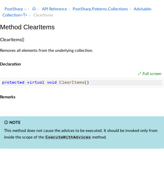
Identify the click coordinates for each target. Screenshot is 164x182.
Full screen (152, 74)
